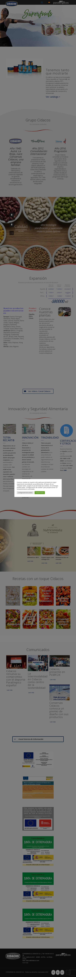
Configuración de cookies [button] (25, 492)
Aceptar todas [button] (40, 492)
